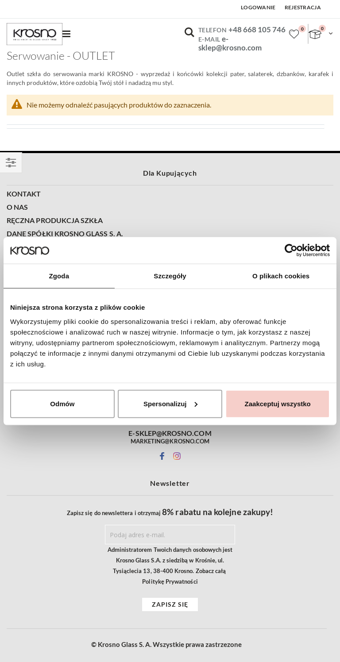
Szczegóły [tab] (170, 276)
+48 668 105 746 (257, 29)
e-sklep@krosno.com (230, 43)
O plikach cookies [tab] (280, 276)
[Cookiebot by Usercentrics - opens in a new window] (291, 250)
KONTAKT (24, 194)
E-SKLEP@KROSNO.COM (169, 433)
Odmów (62, 403)
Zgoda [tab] (59, 276)
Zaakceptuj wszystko (278, 403)
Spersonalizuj (170, 403)
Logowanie (258, 7)
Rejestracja (303, 7)
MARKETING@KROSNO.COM (170, 441)
